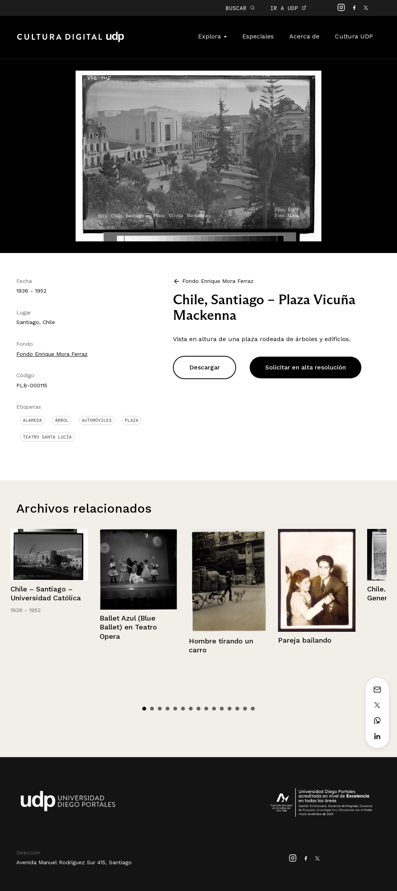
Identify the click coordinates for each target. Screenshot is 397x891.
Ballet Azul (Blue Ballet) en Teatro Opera (128, 627)
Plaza (131, 420)
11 (222, 709)
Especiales (258, 36)
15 (253, 709)
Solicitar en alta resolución (305, 367)
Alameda (32, 420)
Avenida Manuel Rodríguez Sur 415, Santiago (74, 862)
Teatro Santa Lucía (47, 437)
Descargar (204, 367)
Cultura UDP (354, 36)
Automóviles (97, 420)
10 (214, 709)
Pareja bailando (304, 640)
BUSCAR (240, 8)
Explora (212, 36)
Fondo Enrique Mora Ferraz (52, 354)
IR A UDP (288, 8)
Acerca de (304, 36)
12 (229, 709)
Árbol (62, 420)
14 (245, 709)
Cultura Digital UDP (70, 41)
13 (237, 709)
